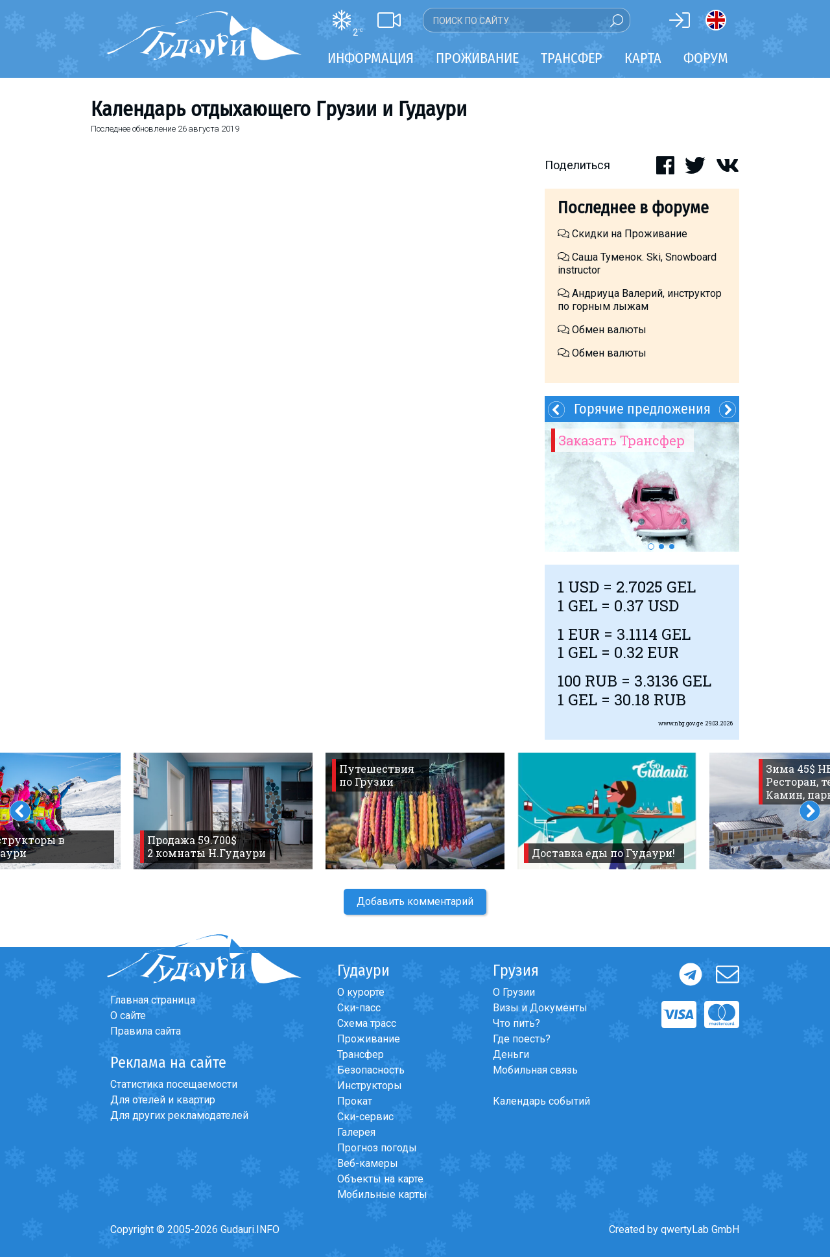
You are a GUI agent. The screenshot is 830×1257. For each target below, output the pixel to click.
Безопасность (371, 1070)
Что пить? (516, 1023)
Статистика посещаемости (173, 1084)
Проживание (368, 1039)
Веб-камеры (367, 1163)
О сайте (128, 1015)
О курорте (361, 992)
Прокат (354, 1101)
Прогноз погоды (377, 1148)
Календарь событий (541, 1101)
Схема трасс (366, 1023)
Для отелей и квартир (162, 1100)
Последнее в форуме (633, 208)
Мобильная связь (535, 1070)
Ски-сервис (365, 1116)
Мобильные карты (382, 1194)
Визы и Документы (540, 1008)
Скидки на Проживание (622, 234)
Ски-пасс (359, 1008)
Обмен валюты (602, 329)
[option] (642, 487)
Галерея (356, 1132)
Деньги (511, 1054)
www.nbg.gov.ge (681, 723)
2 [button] (661, 546)
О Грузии (514, 992)
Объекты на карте (380, 1179)
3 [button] (672, 546)
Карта (642, 58)
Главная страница (152, 1000)
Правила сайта (145, 1031)
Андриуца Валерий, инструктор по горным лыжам (640, 299)
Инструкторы (369, 1085)
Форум (705, 58)
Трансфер (360, 1054)
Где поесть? (522, 1039)
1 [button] (651, 546)
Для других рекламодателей (179, 1115)
